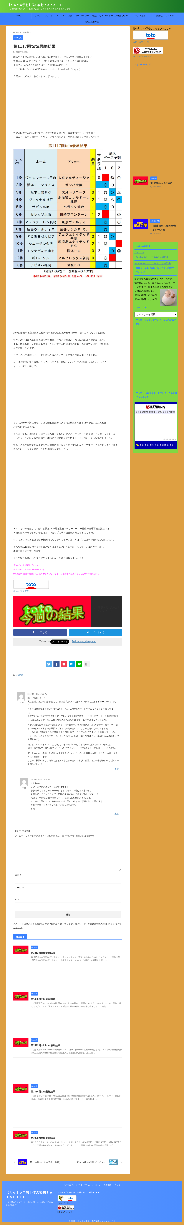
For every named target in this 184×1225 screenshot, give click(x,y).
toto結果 (19, 675)
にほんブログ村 (21, 591)
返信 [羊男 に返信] (117, 813)
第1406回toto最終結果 (43, 999)
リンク (117, 1185)
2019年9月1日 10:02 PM (37, 694)
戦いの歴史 (140, 15)
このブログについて (43, 15)
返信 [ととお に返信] (117, 769)
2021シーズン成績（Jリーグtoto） (91, 16)
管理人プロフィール (165, 15)
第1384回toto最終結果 (43, 1091)
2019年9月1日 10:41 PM (40, 779)
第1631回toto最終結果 (161, 183)
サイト (18, 900)
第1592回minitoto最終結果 (45, 1045)
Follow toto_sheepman (84, 641)
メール (19, 887)
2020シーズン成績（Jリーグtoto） (116, 16)
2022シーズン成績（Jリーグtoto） (67, 16)
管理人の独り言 (92, 22)
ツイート (139, 252)
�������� (170, 439)
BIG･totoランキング (142, 56)
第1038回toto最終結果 (43, 1138)
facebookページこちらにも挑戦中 (152, 257)
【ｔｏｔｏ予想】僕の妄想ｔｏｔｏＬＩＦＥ (37, 5)
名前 (18, 875)
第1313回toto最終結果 (43, 953)
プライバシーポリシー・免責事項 (97, 1185)
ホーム (19, 15)
